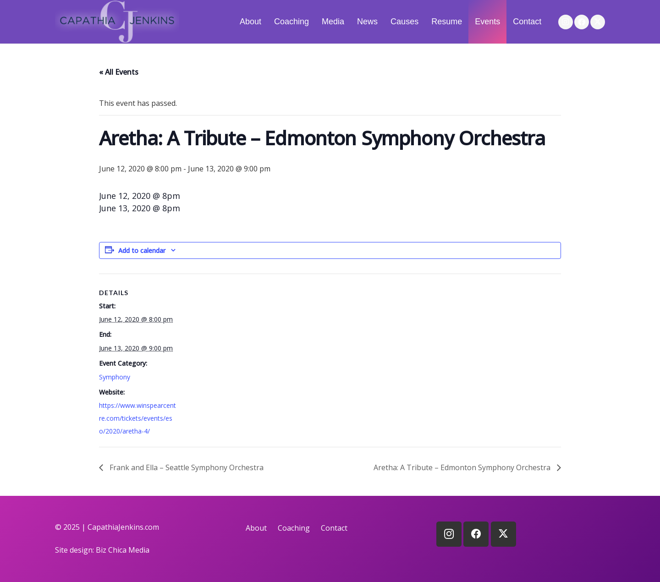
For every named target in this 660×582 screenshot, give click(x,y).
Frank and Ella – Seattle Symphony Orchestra (186, 467)
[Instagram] (565, 22)
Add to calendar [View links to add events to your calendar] (141, 250)
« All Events (118, 72)
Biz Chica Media (122, 550)
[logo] (117, 22)
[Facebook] (581, 22)
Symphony (114, 377)
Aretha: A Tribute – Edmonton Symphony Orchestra (463, 467)
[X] (597, 22)
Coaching (294, 528)
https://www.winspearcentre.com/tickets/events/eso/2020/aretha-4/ (137, 418)
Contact (334, 528)
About (256, 528)
